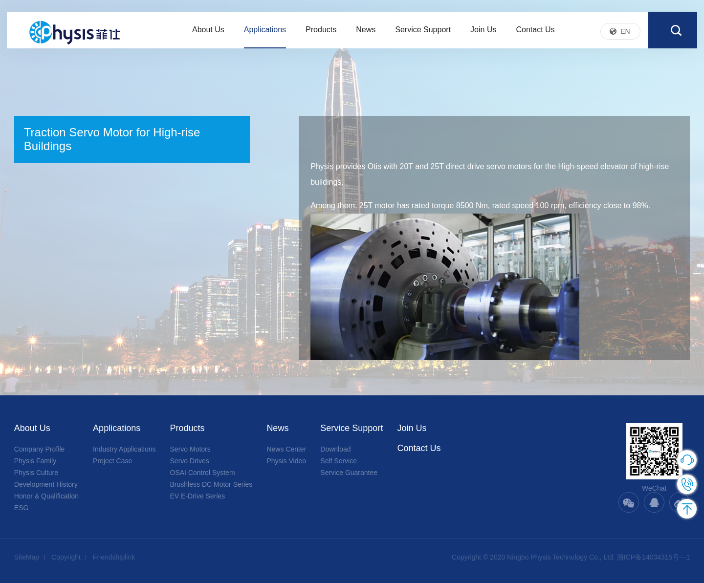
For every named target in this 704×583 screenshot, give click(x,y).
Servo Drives (189, 461)
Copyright (66, 557)
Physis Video (286, 461)
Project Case (112, 461)
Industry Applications (124, 449)
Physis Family (35, 461)
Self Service (338, 461)
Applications (265, 33)
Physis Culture (36, 472)
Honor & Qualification (46, 496)
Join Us (483, 33)
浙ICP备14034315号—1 (653, 557)
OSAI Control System (202, 472)
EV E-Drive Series (197, 496)
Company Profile (39, 449)
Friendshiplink (114, 557)
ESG (21, 508)
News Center (286, 449)
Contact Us (535, 33)
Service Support (423, 33)
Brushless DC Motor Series (211, 484)
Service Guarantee (348, 472)
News (365, 33)
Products (321, 33)
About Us (208, 33)
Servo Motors (190, 449)
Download (335, 449)
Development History (46, 484)
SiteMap (26, 557)
